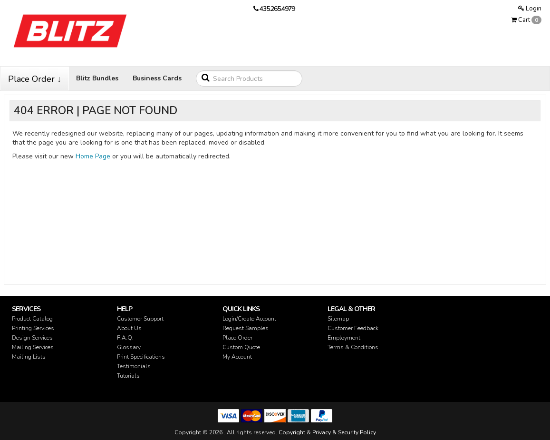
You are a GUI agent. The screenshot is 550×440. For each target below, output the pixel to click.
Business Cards (157, 78)
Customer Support (140, 319)
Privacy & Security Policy (344, 432)
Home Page (93, 156)
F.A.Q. (125, 338)
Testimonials (134, 366)
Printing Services (33, 328)
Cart (526, 20)
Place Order (237, 338)
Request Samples (245, 328)
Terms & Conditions (353, 347)
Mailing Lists (29, 357)
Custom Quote (241, 347)
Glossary (129, 347)
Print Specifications (141, 357)
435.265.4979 (277, 8)
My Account (237, 357)
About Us (129, 328)
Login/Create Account (249, 319)
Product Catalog (32, 319)
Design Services (32, 338)
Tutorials (128, 376)
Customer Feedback (353, 328)
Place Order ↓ (34, 79)
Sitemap (338, 319)
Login (529, 8)
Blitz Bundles (97, 78)
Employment (344, 338)
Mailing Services (33, 347)
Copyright (292, 432)
